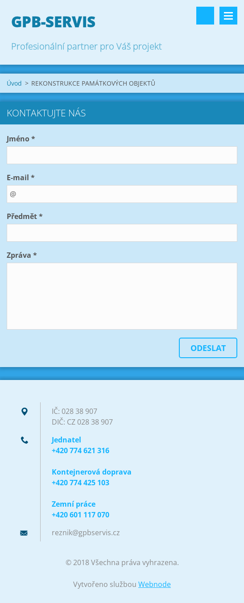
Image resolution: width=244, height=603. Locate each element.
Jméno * (21, 139)
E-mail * (21, 177)
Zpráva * (22, 255)
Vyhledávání (205, 16)
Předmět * (25, 216)
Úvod (14, 83)
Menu (228, 16)
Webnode (154, 584)
